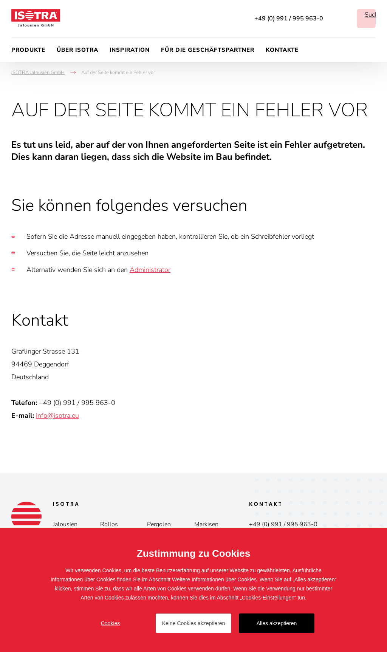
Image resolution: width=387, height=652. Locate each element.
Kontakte (282, 50)
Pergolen (159, 524)
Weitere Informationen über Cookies (214, 579)
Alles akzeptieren (277, 623)
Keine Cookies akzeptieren (193, 623)
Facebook (340, 18)
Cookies (110, 623)
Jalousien (65, 524)
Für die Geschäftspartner (207, 50)
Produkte (28, 50)
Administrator (150, 269)
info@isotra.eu (57, 415)
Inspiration (130, 50)
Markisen (206, 524)
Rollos (109, 524)
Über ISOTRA (77, 50)
